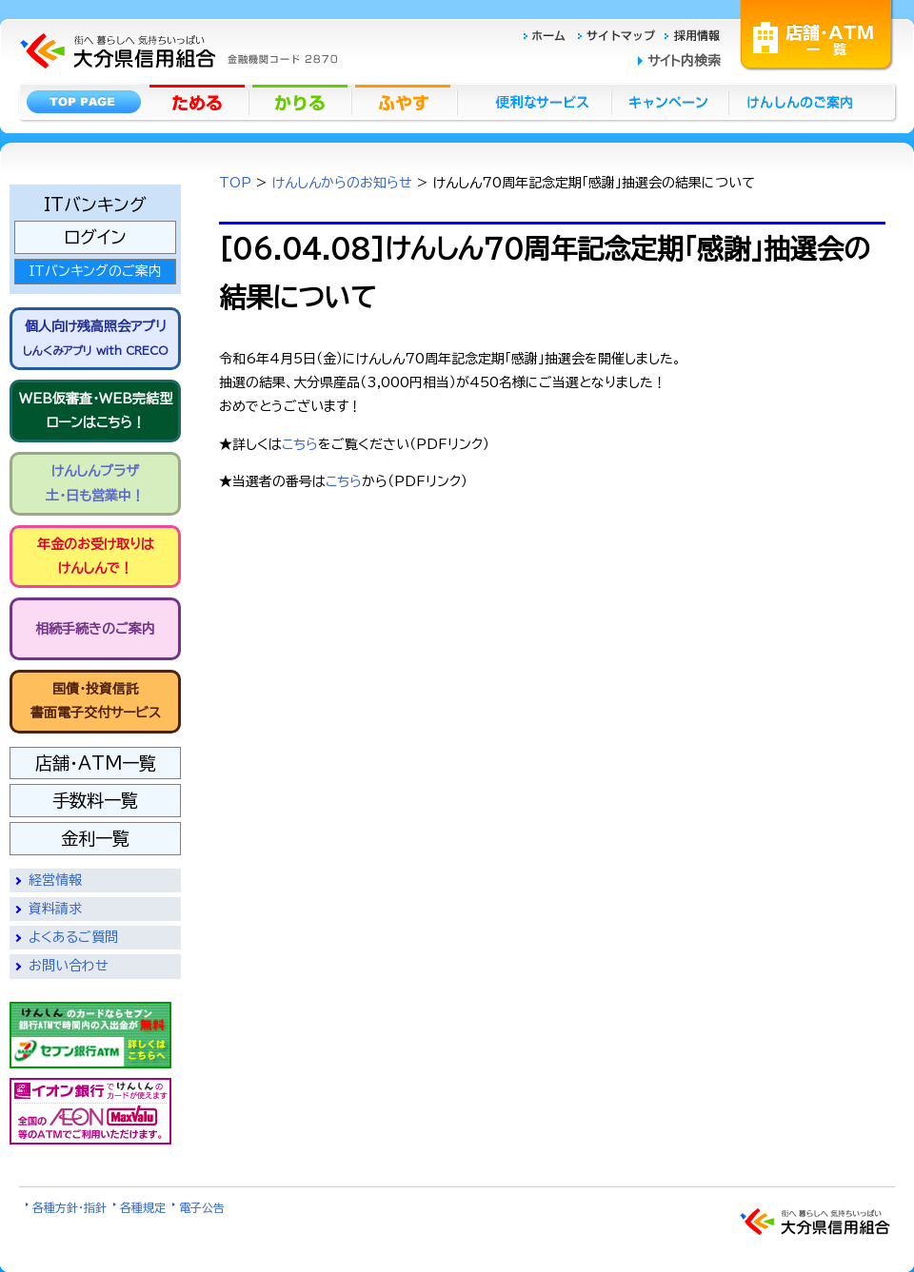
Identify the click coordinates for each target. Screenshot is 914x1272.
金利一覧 (95, 838)
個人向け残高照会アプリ (96, 338)
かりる (301, 102)
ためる (199, 102)
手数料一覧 (95, 800)
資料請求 (55, 908)
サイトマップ (619, 35)
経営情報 (55, 880)
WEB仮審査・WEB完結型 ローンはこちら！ (95, 410)
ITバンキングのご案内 (95, 271)
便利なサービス (534, 102)
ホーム (550, 35)
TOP (235, 182)
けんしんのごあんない (805, 102)
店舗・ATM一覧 (817, 33)
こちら (300, 444)
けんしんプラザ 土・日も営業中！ (95, 482)
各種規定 (143, 1207)
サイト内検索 (684, 61)
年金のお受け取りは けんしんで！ (95, 556)
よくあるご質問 (73, 937)
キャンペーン (670, 102)
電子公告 (202, 1207)
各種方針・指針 (69, 1207)
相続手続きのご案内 (95, 629)
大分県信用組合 (176, 50)
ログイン (95, 236)
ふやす (404, 102)
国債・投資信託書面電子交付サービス (95, 700)
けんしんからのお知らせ (342, 182)
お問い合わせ (69, 965)
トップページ (83, 102)
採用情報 (693, 35)
